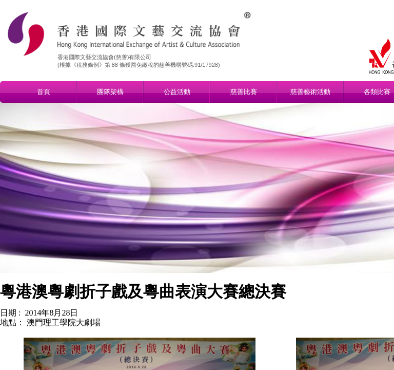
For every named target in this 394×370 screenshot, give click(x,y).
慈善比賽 (243, 92)
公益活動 (177, 92)
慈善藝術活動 (310, 92)
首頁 (43, 92)
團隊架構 (110, 92)
